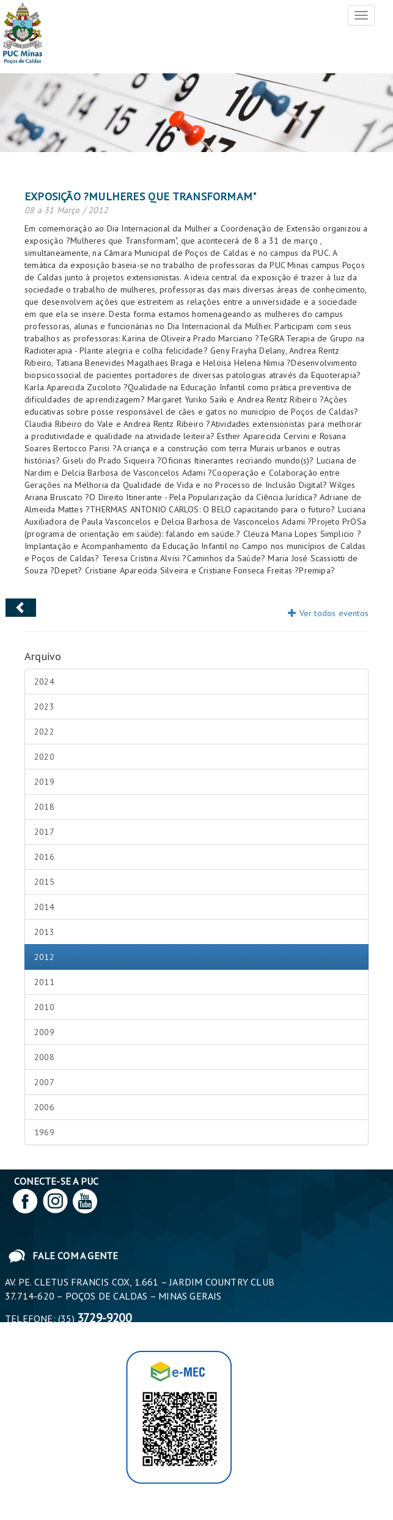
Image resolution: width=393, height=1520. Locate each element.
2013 (44, 931)
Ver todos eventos (328, 613)
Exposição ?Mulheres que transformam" (140, 196)
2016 (44, 856)
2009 (44, 1032)
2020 (44, 756)
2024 (44, 681)
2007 (44, 1082)
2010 (44, 1007)
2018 (44, 806)
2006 (44, 1107)
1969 (44, 1132)
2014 (44, 906)
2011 (44, 981)
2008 (44, 1057)
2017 (44, 831)
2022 (44, 731)
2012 (44, 956)
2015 (44, 881)
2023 (44, 706)
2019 (44, 781)
